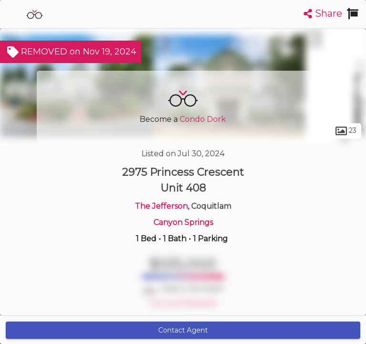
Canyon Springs (183, 222)
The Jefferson (161, 206)
